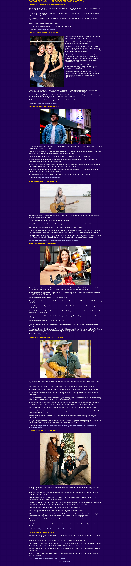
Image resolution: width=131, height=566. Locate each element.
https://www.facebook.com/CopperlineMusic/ (54, 529)
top (60, 561)
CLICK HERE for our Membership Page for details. (47, 558)
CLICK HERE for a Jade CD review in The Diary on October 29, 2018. (53, 240)
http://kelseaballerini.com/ (47, 103)
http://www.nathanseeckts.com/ (49, 178)
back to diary (67, 561)
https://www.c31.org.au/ (46, 29)
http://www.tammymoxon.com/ (49, 334)
